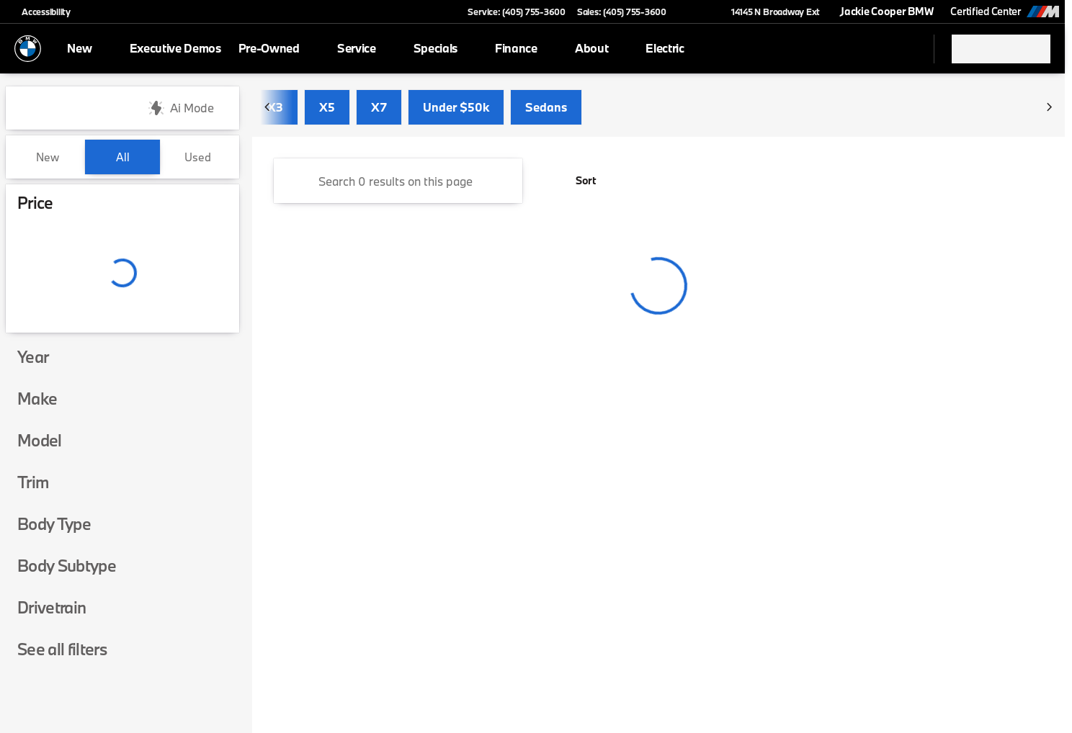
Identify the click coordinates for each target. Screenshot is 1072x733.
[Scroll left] (268, 108)
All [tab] (123, 157)
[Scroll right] (1049, 108)
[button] (698, 11)
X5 (327, 107)
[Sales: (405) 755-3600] (621, 11)
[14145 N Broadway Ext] (769, 11)
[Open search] (904, 48)
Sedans (546, 107)
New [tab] (47, 157)
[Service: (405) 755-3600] (516, 11)
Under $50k (456, 107)
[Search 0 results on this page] (398, 181)
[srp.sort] (577, 181)
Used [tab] (197, 157)
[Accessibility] (39, 11)
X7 (379, 107)
